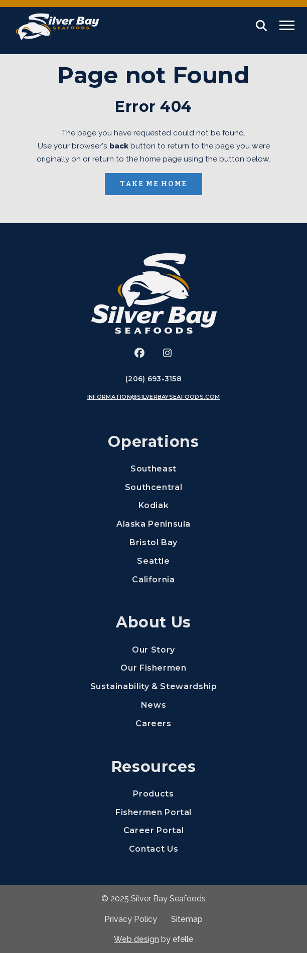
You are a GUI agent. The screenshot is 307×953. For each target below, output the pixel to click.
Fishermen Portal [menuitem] (207, 812)
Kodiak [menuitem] (153, 505)
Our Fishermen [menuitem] (153, 668)
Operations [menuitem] (153, 441)
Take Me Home (153, 184)
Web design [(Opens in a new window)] (136, 939)
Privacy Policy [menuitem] (130, 919)
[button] (261, 26)
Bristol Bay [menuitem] (153, 542)
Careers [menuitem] (217, 723)
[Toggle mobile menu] (286, 25)
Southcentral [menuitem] (154, 487)
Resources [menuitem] (153, 766)
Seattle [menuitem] (153, 561)
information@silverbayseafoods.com (153, 396)
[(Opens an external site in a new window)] (139, 353)
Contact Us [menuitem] (153, 849)
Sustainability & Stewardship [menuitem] (153, 686)
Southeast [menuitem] (153, 468)
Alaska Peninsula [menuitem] (153, 524)
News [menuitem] (154, 705)
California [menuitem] (153, 579)
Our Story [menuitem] (153, 650)
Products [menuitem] (153, 794)
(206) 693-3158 (153, 378)
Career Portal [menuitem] (211, 830)
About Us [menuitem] (153, 622)
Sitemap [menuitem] (187, 919)
